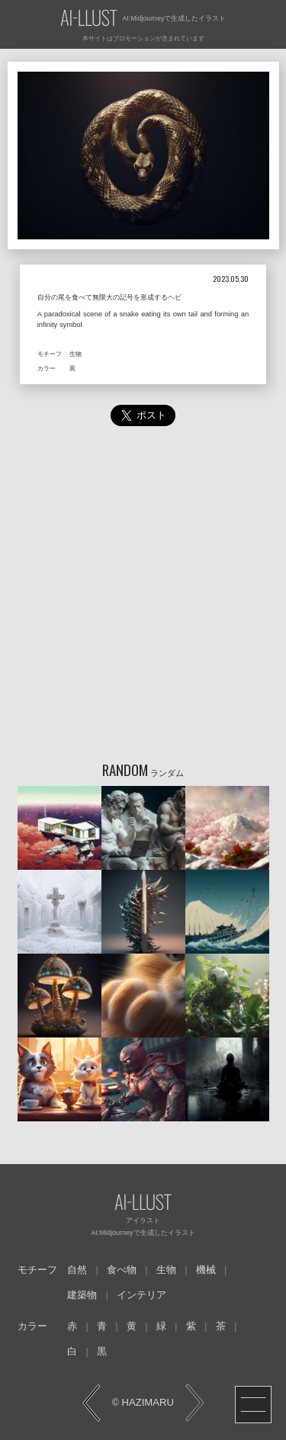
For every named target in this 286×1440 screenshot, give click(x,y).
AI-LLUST (88, 18)
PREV (92, 1403)
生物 (166, 1269)
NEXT (195, 1403)
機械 (206, 1269)
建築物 (82, 1294)
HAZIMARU (146, 1402)
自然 (77, 1269)
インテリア (141, 1294)
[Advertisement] (143, 597)
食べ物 (122, 1269)
